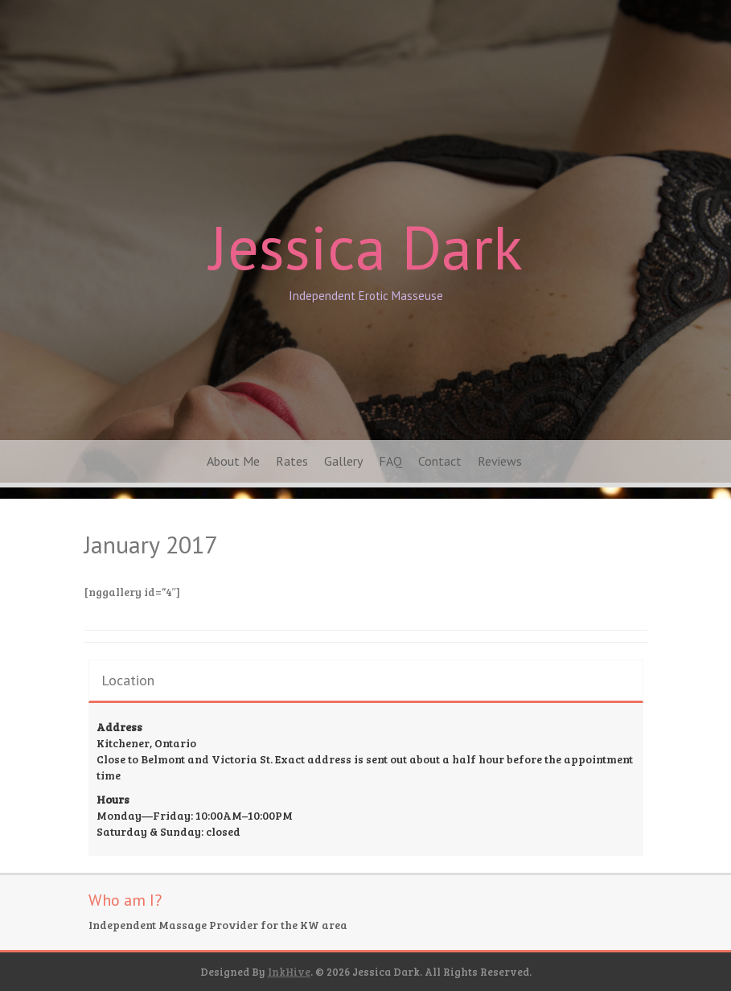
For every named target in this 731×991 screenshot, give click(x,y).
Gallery (343, 461)
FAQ (390, 461)
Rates (292, 461)
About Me (233, 461)
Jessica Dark (366, 247)
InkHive (289, 971)
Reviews (500, 461)
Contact (440, 461)
